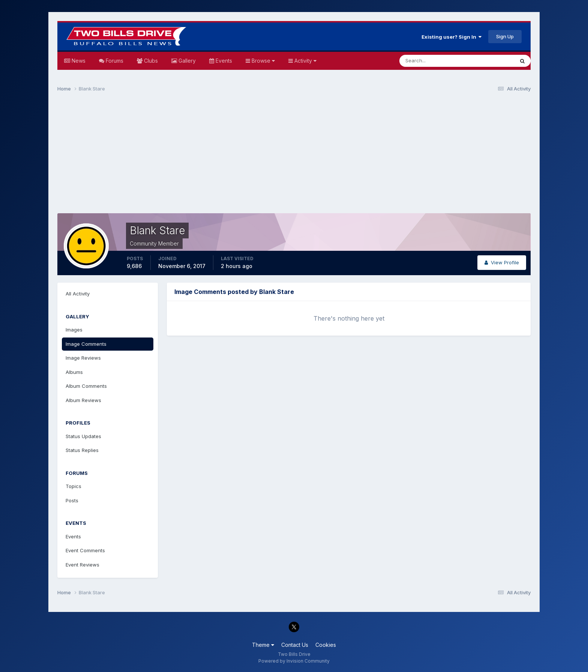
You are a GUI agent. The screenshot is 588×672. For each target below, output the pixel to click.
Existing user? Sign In (452, 37)
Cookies (325, 645)
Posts (72, 500)
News (78, 60)
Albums (74, 372)
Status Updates (83, 436)
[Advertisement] (294, 156)
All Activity (78, 294)
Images (74, 330)
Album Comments (86, 386)
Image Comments (86, 344)
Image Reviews (83, 358)
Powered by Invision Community (294, 661)
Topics (73, 486)
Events (223, 60)
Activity (304, 60)
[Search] (432, 61)
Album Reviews (83, 400)
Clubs (150, 60)
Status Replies (82, 450)
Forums (113, 60)
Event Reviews (82, 565)
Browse (262, 60)
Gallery (186, 60)
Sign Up (505, 36)
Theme (263, 645)
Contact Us (294, 645)
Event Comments (85, 550)
